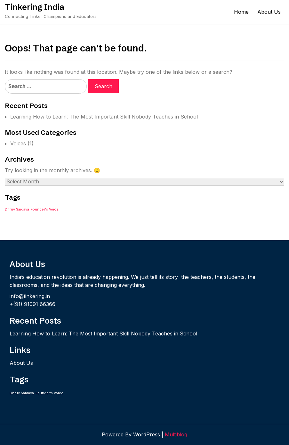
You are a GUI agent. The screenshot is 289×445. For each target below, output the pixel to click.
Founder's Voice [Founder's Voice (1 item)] (45, 209)
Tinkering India (34, 7)
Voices (18, 143)
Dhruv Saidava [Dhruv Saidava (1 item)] (17, 209)
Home (241, 12)
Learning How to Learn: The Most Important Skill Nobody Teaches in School (104, 116)
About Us (269, 12)
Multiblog (176, 434)
